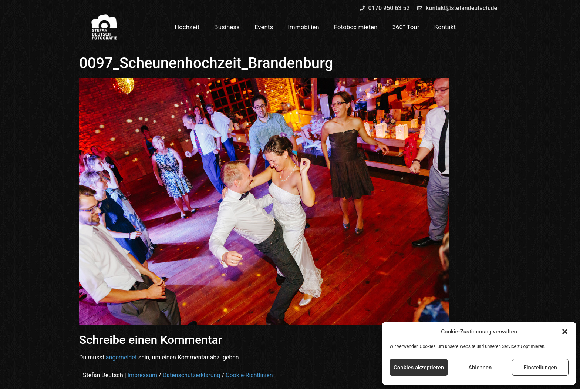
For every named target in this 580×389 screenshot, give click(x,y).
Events (263, 27)
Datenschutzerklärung (191, 375)
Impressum (143, 375)
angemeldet (121, 357)
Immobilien (303, 27)
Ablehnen (480, 367)
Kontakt (445, 27)
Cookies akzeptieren (419, 367)
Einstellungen (540, 367)
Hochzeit (187, 27)
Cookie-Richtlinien (249, 375)
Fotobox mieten (356, 27)
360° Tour (405, 27)
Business (227, 27)
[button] (565, 331)
